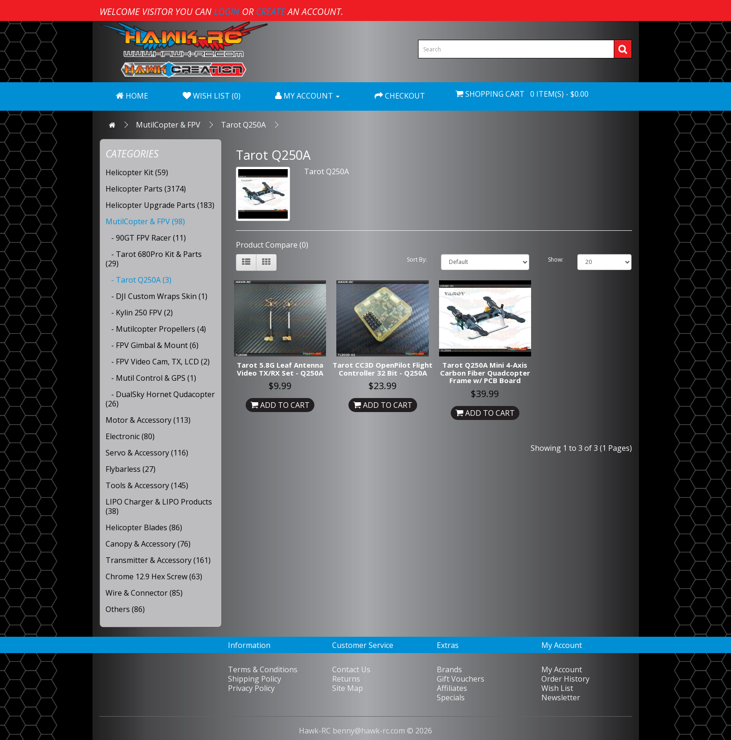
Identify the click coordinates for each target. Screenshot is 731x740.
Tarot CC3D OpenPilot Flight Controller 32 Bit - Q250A (383, 368)
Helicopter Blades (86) (144, 527)
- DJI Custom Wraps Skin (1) (156, 296)
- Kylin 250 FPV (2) (139, 312)
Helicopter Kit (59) (137, 172)
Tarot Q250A (243, 125)
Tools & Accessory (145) (147, 485)
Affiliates (452, 688)
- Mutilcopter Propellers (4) (156, 329)
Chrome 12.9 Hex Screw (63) (154, 576)
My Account (561, 669)
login (227, 11)
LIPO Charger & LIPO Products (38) (159, 506)
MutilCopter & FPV (168, 125)
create (270, 11)
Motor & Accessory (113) (148, 420)
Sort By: (417, 259)
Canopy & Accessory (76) (148, 544)
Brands (449, 669)
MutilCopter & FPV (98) (145, 221)
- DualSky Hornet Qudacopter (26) (160, 399)
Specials (451, 697)
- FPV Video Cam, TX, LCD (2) (158, 361)
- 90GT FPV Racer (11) (146, 238)
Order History (565, 679)
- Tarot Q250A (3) (138, 280)
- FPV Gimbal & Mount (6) (152, 345)
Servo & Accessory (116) (147, 453)
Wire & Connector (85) (144, 593)
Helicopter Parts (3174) (146, 189)
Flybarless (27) (131, 469)
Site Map (347, 688)
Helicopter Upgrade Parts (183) (160, 205)
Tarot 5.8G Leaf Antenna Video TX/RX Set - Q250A (280, 368)
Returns (346, 679)
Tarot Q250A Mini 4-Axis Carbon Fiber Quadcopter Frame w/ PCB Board (485, 372)
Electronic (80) (130, 436)
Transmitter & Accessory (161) (158, 560)
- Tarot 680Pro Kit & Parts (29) (154, 259)
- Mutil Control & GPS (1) (151, 378)
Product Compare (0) (272, 245)
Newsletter (560, 697)
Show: (555, 259)
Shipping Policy (254, 679)
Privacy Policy (251, 688)
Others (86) (125, 609)
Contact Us (351, 669)
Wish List (557, 688)
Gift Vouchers (460, 679)
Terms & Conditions (263, 669)
